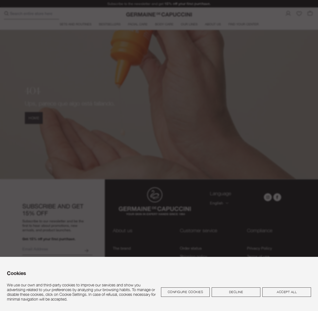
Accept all (287, 292)
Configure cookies (185, 292)
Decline (236, 292)
